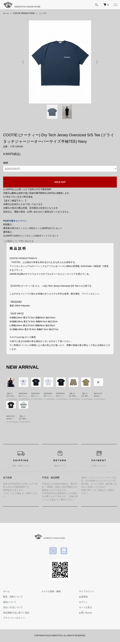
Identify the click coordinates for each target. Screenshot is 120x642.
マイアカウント (86, 591)
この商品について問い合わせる (18, 241)
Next (96, 62)
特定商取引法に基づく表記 (16, 612)
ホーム (6, 13)
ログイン (83, 602)
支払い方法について (13, 607)
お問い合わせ (85, 612)
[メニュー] (115, 4)
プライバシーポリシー (14, 618)
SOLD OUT (60, 182)
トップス (43, 13)
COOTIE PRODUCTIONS (24, 13)
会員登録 (83, 596)
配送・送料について (13, 596)
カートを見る (85, 607)
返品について (9, 602)
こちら (18, 493)
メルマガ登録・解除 (51, 591)
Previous (23, 62)
